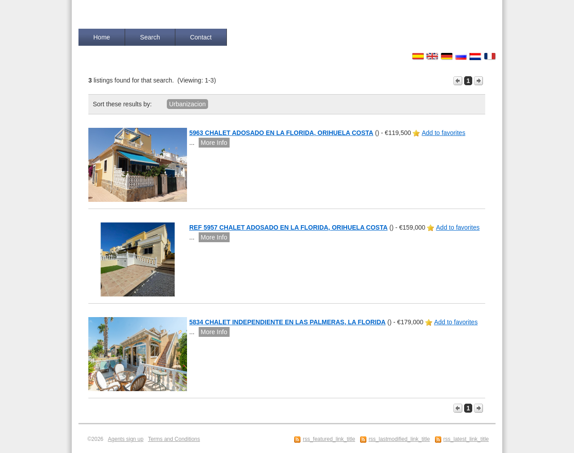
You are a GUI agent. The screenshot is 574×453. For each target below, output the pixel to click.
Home (101, 37)
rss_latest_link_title (466, 439)
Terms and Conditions (174, 439)
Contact (201, 37)
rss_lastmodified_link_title (399, 439)
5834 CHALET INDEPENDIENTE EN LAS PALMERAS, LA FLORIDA (287, 322)
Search (150, 37)
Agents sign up (126, 439)
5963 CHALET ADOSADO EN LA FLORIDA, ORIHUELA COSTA (281, 132)
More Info (214, 142)
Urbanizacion (187, 104)
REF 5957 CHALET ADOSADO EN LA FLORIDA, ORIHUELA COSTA (288, 227)
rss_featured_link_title (329, 439)
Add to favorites (443, 132)
